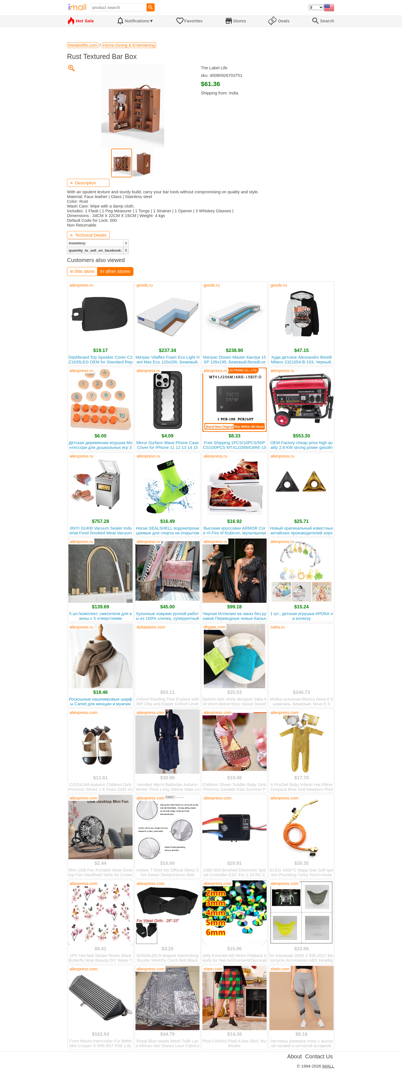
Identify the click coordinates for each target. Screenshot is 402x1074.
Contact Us (319, 1056)
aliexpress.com (83, 712)
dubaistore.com (151, 627)
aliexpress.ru (81, 285)
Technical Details (88, 235)
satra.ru (278, 627)
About (294, 1056)
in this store (82, 271)
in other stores (115, 271)
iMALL (328, 1066)
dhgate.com (214, 627)
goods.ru (145, 285)
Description (83, 182)
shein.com (213, 968)
